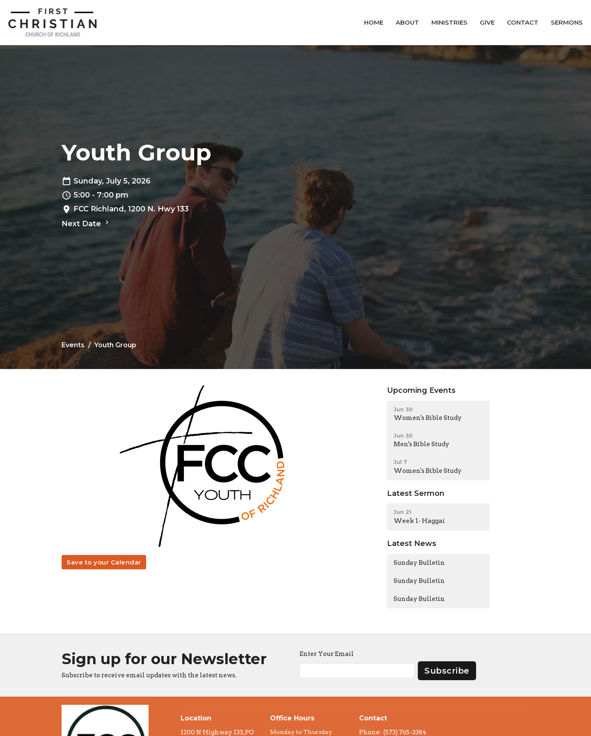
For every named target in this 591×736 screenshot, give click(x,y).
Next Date (86, 223)
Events (73, 345)
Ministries (449, 22)
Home (373, 22)
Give (487, 22)
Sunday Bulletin (419, 562)
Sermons (567, 22)
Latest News (411, 543)
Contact (522, 22)
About (407, 22)
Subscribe (447, 671)
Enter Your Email (327, 654)
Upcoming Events (421, 390)
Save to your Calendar (103, 562)
